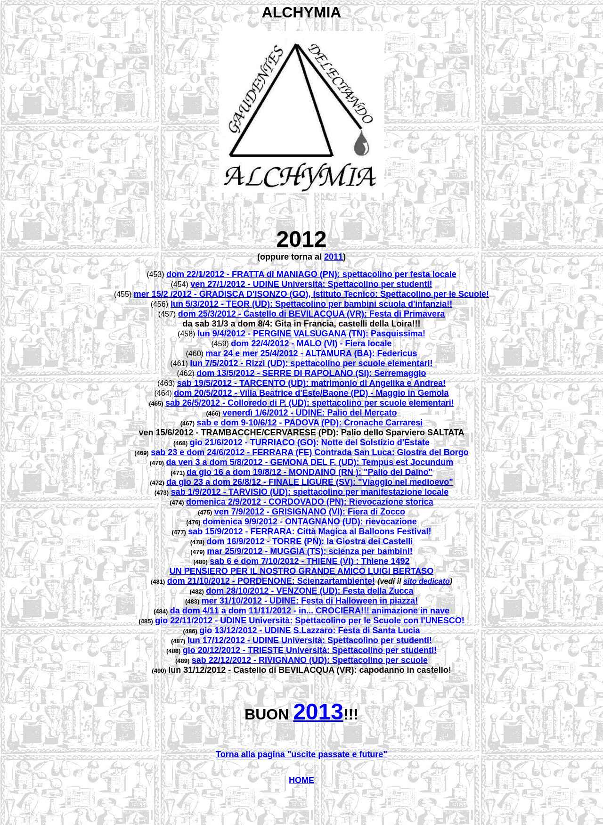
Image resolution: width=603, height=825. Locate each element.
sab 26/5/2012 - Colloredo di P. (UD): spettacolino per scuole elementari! (309, 403)
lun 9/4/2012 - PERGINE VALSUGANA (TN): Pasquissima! (311, 333)
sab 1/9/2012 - (199, 492)
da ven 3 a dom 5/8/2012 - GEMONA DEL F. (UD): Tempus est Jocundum (310, 462)
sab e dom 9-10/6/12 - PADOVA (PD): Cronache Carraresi (309, 422)
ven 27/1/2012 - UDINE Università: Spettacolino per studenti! (311, 284)
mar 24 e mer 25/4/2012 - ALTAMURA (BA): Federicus (311, 353)
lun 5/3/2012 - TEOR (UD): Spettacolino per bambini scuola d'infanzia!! (311, 304)
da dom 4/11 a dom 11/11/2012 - (234, 610)
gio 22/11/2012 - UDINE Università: (225, 620)
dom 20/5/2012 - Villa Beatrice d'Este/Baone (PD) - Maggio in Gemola (311, 393)
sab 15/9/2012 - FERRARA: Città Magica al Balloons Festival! (309, 531)
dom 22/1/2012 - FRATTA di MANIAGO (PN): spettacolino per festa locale (311, 274)
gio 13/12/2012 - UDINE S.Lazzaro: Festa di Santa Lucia (309, 630)
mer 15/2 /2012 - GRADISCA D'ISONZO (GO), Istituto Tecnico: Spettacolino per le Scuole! (311, 294)
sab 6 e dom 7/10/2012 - (258, 561)
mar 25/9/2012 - (238, 551)
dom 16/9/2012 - (239, 541)
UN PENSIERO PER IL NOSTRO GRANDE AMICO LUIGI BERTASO (302, 571)
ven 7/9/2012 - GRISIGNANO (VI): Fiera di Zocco (309, 511)
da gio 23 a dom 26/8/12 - (217, 482)
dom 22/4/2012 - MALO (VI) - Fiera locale (311, 343)
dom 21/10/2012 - (202, 581)
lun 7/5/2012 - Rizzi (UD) (237, 363)
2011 (333, 256)
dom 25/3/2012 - (211, 314)
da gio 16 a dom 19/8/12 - (238, 472)
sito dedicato (426, 581)
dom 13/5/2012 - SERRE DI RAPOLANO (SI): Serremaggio (311, 373)
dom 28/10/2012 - (241, 591)
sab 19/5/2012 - (208, 383)
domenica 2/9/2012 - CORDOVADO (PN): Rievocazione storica (309, 501)
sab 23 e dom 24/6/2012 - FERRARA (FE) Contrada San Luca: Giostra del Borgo (309, 452)
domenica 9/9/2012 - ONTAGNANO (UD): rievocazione (310, 521)
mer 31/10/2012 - (235, 600)
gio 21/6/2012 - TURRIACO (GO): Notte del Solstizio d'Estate (310, 442)
